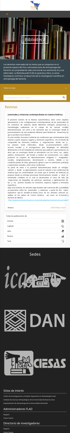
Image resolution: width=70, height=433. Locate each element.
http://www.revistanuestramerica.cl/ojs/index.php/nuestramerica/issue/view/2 (38, 200)
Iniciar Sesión (8, 418)
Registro (6, 414)
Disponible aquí (58, 207)
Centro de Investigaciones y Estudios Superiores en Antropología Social (29, 396)
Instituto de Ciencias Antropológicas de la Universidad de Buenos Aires (29, 400)
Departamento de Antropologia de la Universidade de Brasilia (25, 403)
